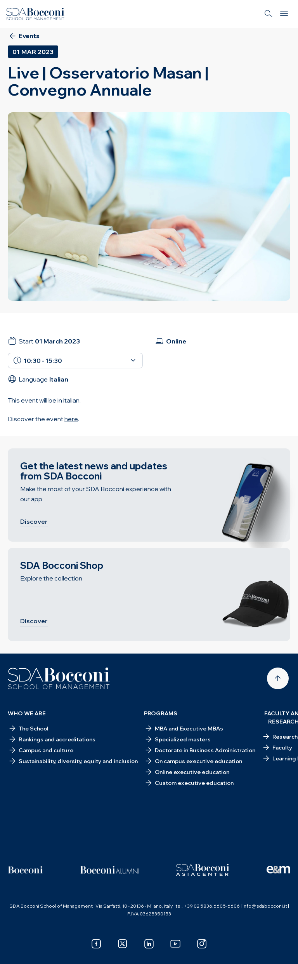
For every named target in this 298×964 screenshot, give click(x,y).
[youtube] (175, 944)
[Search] (268, 14)
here (71, 419)
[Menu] (284, 14)
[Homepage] (59, 678)
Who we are (27, 713)
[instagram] (202, 944)
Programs (160, 713)
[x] (122, 944)
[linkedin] (149, 944)
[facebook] (96, 944)
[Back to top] (277, 678)
